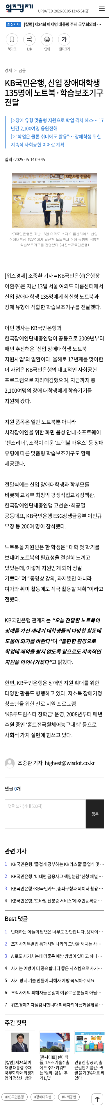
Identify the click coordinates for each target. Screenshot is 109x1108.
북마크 (12, 37)
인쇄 (47, 37)
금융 (22, 70)
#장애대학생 (42, 1097)
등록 (95, 814)
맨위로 (97, 1099)
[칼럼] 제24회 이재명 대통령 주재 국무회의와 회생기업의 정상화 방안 (54, 24)
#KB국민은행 (14, 1097)
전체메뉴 (101, 8)
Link (29, 37)
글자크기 (64, 37)
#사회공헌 (69, 1097)
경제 (8, 70)
